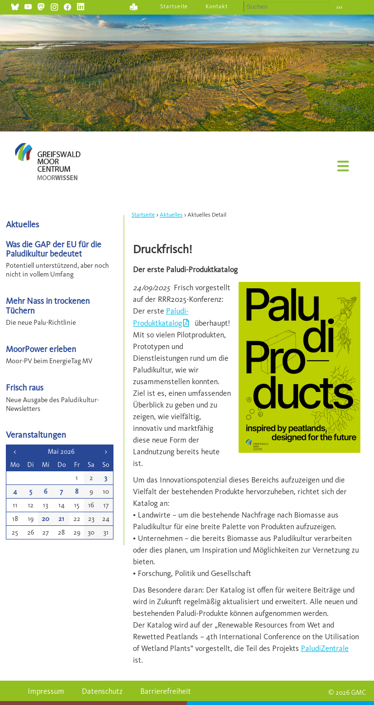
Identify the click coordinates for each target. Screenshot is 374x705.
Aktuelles (171, 214)
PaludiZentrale (325, 648)
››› (339, 7)
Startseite (174, 6)
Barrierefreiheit (165, 691)
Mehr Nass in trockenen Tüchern (48, 305)
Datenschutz (102, 691)
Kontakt (217, 6)
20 (45, 519)
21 (61, 519)
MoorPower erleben (41, 349)
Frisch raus (24, 387)
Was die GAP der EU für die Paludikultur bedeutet (53, 249)
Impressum (46, 691)
